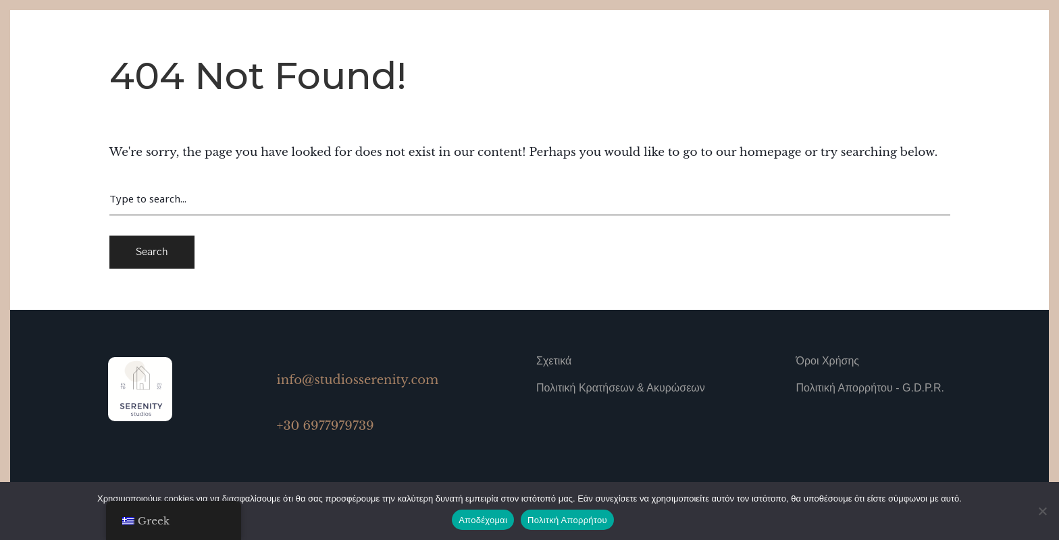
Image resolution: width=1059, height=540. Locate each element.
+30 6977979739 (325, 425)
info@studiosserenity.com (358, 380)
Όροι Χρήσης (828, 361)
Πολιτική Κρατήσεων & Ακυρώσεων (620, 388)
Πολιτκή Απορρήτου (567, 520)
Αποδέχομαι (483, 520)
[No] (1042, 511)
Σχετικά (553, 361)
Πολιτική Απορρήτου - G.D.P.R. (870, 388)
